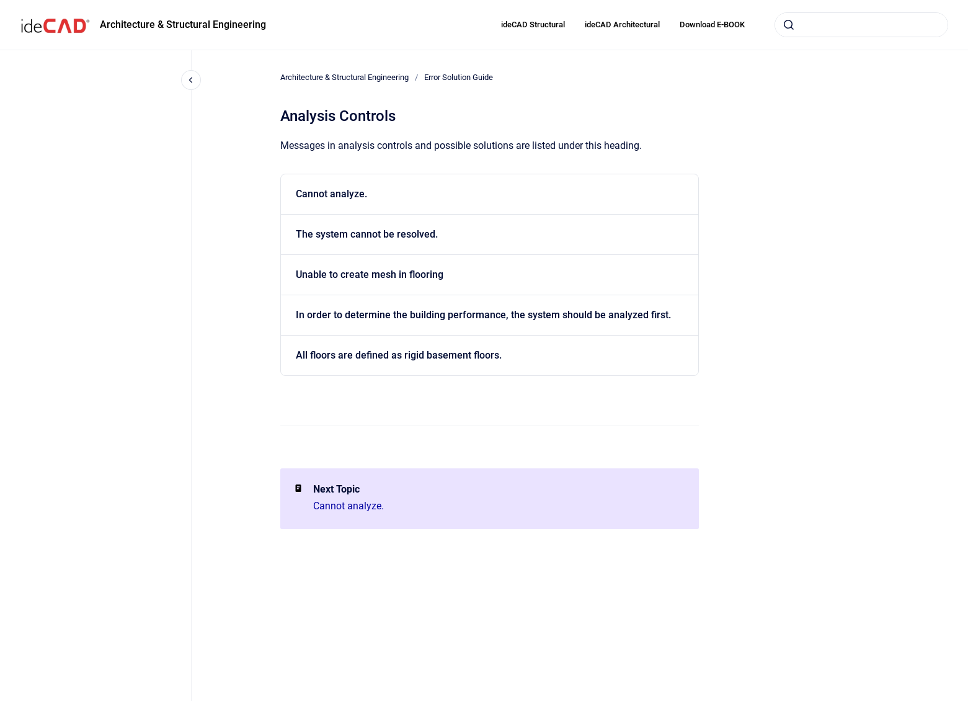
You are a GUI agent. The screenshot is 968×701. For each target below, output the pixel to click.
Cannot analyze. (331, 194)
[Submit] (789, 25)
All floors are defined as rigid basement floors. (399, 355)
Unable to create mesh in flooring (369, 274)
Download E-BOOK (712, 24)
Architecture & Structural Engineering (183, 24)
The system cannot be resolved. (367, 234)
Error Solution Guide (458, 77)
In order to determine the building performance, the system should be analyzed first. (483, 315)
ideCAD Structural (533, 24)
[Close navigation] (191, 80)
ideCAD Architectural (622, 24)
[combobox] (861, 25)
